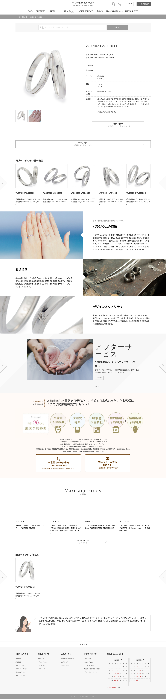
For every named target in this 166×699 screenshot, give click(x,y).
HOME (17, 17)
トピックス (41, 665)
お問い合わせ (65, 665)
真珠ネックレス (20, 676)
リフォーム (41, 669)
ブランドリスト (43, 662)
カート (120, 4)
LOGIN (129, 4)
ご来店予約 (145, 4)
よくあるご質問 (89, 665)
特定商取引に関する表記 (92, 669)
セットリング (19, 665)
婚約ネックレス (20, 672)
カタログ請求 (88, 662)
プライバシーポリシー (91, 672)
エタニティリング (21, 669)
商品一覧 (24, 17)
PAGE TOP (83, 644)
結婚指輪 (18, 662)
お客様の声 (64, 662)
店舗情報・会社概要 (67, 659)
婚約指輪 (18, 659)
